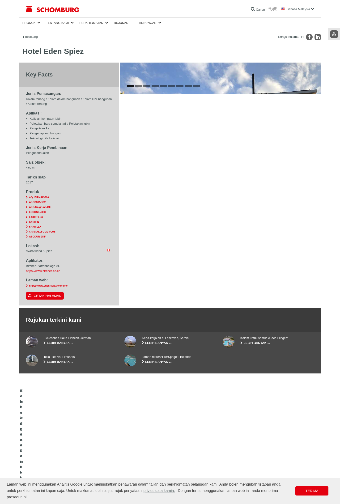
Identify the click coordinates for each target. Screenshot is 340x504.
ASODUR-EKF (37, 236)
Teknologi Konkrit (36, 477)
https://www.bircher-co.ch (43, 271)
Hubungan (147, 23)
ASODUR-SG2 (37, 202)
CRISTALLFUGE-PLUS (42, 231)
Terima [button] (312, 491)
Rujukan (121, 23)
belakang (31, 36)
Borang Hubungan (135, 470)
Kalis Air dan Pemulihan (41, 455)
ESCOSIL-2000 (37, 212)
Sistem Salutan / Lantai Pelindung (47, 470)
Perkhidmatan (91, 23)
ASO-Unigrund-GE (40, 207)
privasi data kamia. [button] (159, 491)
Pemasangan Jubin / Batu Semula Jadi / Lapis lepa (58, 463)
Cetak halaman (47, 296)
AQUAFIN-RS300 (39, 197)
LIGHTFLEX (36, 217)
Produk (29, 23)
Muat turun (131, 463)
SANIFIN (34, 221)
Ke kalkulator (132, 455)
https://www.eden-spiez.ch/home (48, 285)
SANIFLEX (35, 226)
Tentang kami (57, 23)
